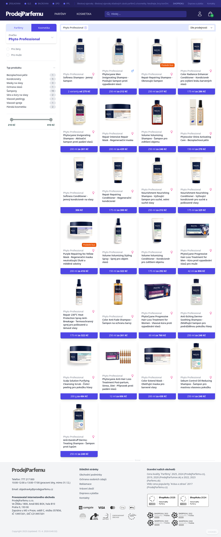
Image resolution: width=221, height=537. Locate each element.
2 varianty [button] (79, 91)
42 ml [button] (196, 271)
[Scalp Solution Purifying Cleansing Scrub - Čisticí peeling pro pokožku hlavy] (79, 356)
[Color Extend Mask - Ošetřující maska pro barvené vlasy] (157, 356)
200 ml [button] (79, 149)
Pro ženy (16, 49)
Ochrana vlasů (31, 87)
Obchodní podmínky (90, 474)
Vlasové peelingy (31, 99)
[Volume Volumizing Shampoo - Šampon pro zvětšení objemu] (157, 112)
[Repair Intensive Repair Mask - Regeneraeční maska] (118, 112)
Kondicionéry (31, 79)
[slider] (11, 119)
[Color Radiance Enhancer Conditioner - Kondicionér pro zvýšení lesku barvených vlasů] (196, 51)
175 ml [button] (196, 91)
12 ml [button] (118, 396)
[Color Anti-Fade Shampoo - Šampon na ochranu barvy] (118, 292)
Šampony (31, 91)
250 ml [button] (118, 91)
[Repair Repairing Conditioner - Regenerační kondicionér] (118, 170)
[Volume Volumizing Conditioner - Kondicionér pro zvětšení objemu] (157, 231)
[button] (79, 210)
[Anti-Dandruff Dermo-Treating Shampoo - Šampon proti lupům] (79, 417)
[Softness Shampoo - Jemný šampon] (79, 51)
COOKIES (212, 532)
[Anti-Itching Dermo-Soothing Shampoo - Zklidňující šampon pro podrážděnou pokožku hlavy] (196, 292)
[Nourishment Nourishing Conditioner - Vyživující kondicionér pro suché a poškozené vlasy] (196, 170)
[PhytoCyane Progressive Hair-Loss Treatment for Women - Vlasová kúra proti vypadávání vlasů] (157, 292)
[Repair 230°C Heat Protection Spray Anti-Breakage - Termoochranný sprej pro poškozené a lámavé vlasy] (79, 292)
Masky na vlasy (31, 83)
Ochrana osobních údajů (92, 479)
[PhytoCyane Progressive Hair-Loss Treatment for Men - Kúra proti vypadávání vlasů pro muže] (196, 231)
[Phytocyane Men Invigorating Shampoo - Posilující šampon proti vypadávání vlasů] (118, 51)
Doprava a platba (195, 3)
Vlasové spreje (31, 103)
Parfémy (60, 14)
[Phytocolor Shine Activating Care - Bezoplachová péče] (196, 112)
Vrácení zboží (86, 488)
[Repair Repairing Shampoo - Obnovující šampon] (157, 51)
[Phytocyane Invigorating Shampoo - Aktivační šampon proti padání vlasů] (79, 112)
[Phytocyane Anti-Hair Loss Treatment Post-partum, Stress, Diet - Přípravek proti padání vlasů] (118, 356)
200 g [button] (79, 396)
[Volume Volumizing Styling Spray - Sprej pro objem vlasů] (118, 231)
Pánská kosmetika (31, 107)
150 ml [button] (196, 149)
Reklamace (85, 483)
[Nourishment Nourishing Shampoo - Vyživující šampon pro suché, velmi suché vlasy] (157, 170)
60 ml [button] (157, 335)
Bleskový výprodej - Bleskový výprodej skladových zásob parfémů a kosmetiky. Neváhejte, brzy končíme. (120, 3)
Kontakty (211, 3)
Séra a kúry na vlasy (31, 95)
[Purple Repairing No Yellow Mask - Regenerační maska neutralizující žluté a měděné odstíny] (79, 231)
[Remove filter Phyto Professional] (85, 27)
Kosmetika (84, 14)
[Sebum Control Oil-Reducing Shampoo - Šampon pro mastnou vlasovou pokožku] (196, 356)
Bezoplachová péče (31, 75)
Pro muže (16, 55)
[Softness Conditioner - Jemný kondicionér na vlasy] (79, 170)
